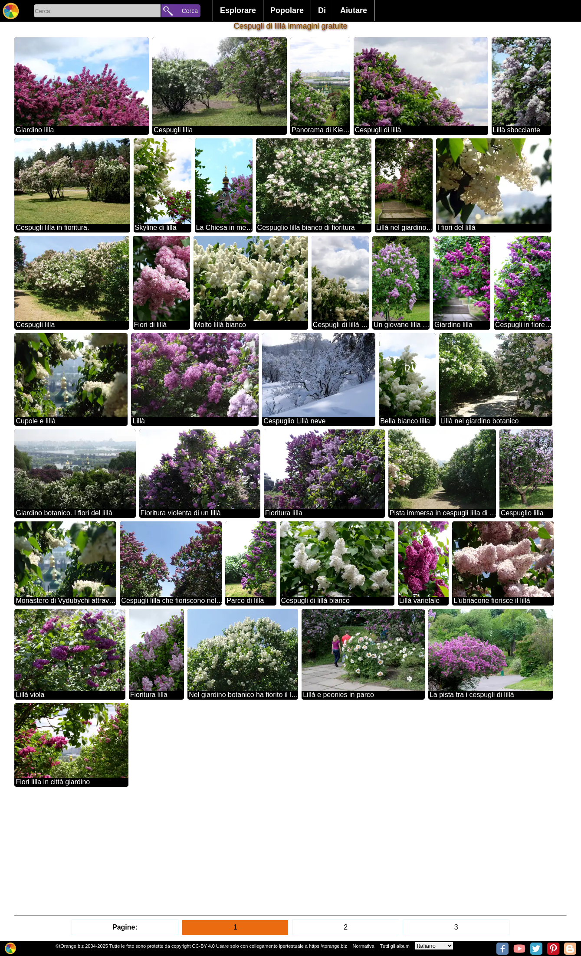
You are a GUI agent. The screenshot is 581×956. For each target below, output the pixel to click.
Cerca (190, 10)
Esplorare (238, 10)
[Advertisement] (274, 851)
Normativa (363, 946)
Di (322, 10)
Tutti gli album (395, 946)
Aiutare (353, 10)
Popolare (287, 10)
